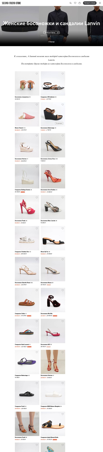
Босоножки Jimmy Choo (72, 125)
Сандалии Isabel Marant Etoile (73, 305)
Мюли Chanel (69, 96)
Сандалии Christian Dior (47, 185)
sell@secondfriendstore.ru (88, 386)
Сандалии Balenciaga (21, 275)
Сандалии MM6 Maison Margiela (24, 305)
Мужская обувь (84, 416)
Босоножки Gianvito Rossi (22, 215)
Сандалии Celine (70, 215)
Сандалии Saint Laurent (47, 245)
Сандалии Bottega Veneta (22, 155)
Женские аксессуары (87, 411)
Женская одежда (85, 405)
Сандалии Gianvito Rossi (22, 334)
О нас (54, 405)
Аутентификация (59, 419)
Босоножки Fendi (45, 305)
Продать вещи (89, 3)
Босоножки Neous (45, 215)
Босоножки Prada (70, 155)
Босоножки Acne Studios (47, 155)
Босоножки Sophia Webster (48, 334)
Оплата (55, 416)
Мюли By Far (68, 185)
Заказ (54, 411)
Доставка (56, 414)
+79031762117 (83, 366)
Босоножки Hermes (45, 125)
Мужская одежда (85, 414)
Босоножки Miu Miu (21, 245)
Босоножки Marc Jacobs (22, 185)
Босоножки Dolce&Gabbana (73, 334)
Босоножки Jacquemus (22, 96)
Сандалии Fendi (69, 275)
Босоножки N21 (69, 245)
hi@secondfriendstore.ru (87, 379)
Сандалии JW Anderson (47, 96)
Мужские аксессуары (87, 419)
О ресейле (56, 422)
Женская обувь (84, 408)
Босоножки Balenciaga (21, 125)
